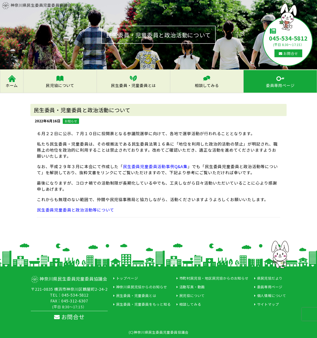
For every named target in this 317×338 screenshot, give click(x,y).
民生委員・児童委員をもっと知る (143, 303)
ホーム (12, 84)
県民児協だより (270, 277)
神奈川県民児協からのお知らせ (141, 286)
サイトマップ (268, 303)
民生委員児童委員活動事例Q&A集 (155, 165)
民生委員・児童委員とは (133, 84)
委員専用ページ (280, 84)
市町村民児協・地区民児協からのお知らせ (214, 277)
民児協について (60, 84)
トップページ (127, 277)
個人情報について (271, 294)
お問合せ (288, 53)
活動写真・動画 (192, 286)
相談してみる (207, 84)
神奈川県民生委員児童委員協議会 (37, 5)
